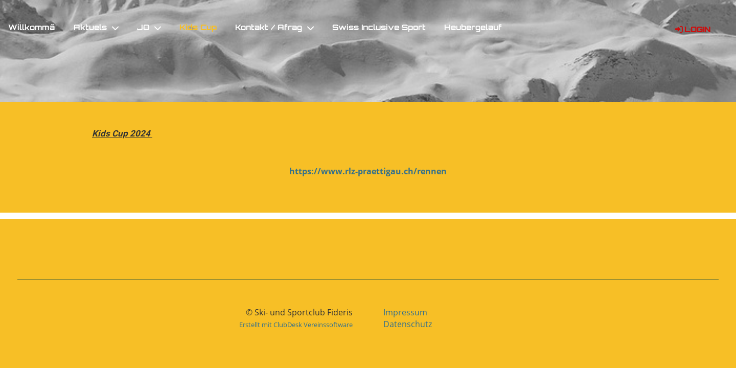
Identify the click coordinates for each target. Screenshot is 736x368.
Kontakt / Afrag (274, 28)
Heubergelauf (473, 28)
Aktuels (96, 28)
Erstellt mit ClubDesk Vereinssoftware (296, 324)
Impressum (405, 312)
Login (692, 30)
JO (149, 28)
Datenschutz (407, 324)
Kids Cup (198, 28)
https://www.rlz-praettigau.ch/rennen (368, 171)
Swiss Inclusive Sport (379, 28)
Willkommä (31, 28)
